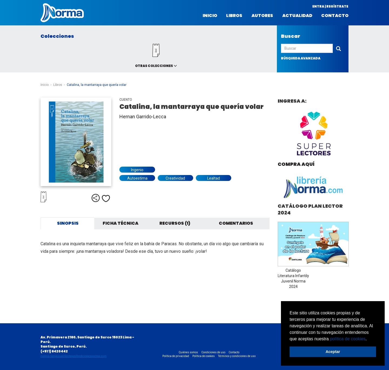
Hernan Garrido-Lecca (142, 116)
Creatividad (175, 178)
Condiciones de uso (213, 352)
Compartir (96, 198)
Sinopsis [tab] (68, 223)
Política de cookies (203, 356)
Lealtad (213, 178)
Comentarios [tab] (236, 223)
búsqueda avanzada (300, 58)
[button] (369, 339)
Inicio (210, 16)
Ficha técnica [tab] (120, 223)
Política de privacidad (175, 356)
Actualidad (297, 16)
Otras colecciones (154, 65)
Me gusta (106, 198)
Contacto (334, 16)
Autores (262, 15)
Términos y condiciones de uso (237, 356)
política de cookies (347, 339)
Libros (234, 16)
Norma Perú (62, 12)
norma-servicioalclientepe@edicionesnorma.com (73, 356)
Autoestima (137, 178)
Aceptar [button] (333, 351)
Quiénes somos (188, 352)
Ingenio (137, 170)
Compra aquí (296, 164)
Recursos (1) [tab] (174, 223)
